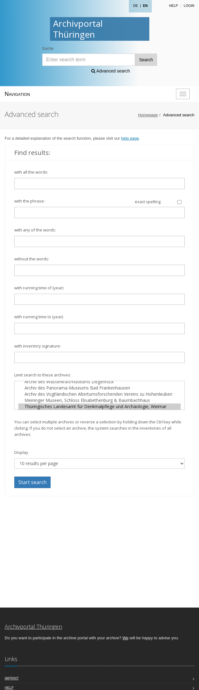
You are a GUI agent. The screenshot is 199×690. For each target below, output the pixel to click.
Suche (48, 48)
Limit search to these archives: (42, 375)
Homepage (148, 115)
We (125, 638)
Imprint (12, 678)
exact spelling (148, 201)
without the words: (31, 259)
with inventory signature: (37, 346)
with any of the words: (35, 230)
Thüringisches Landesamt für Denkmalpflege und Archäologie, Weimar (99, 406)
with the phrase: (29, 201)
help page (130, 138)
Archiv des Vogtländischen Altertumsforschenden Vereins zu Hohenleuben (99, 394)
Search (146, 59)
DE (135, 5)
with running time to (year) (38, 316)
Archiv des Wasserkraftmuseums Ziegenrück (99, 382)
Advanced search (110, 70)
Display (21, 452)
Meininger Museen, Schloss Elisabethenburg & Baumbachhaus (99, 400)
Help (173, 5)
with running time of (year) (38, 288)
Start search (32, 482)
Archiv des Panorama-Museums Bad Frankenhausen (99, 388)
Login (189, 5)
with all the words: (31, 172)
